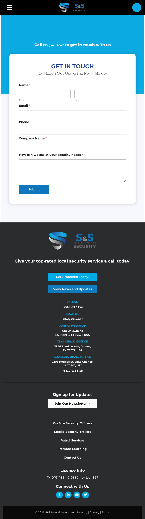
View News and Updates (72, 289)
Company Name (33, 138)
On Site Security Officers (72, 423)
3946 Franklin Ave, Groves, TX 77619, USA (72, 348)
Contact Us (72, 457)
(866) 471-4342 (53, 45)
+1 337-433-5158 (72, 370)
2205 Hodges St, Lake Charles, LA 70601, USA (72, 363)
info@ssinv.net (72, 319)
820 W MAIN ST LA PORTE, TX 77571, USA (72, 333)
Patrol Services (72, 440)
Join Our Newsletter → (73, 403)
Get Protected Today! (72, 277)
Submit (34, 189)
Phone (24, 122)
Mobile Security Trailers (72, 432)
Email (24, 105)
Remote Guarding (73, 449)
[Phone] (72, 131)
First (22, 100)
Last (77, 100)
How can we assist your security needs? (52, 155)
